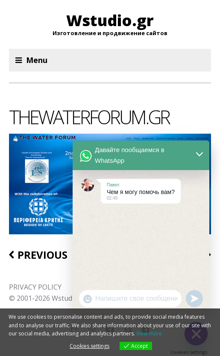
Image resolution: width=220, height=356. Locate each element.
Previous (42, 255)
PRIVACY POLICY (35, 287)
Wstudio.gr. (70, 298)
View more (149, 333)
